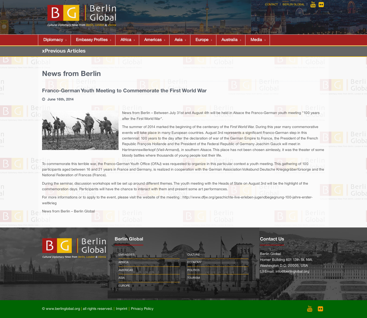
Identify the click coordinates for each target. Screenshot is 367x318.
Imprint (121, 309)
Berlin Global (294, 4)
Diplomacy (53, 40)
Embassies (127, 254)
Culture (193, 254)
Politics (193, 270)
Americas (153, 40)
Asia (178, 40)
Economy (194, 262)
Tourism (193, 278)
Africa (126, 40)
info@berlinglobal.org (292, 271)
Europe (201, 40)
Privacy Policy (142, 309)
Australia (229, 40)
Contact (271, 4)
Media (256, 40)
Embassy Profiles (92, 40)
